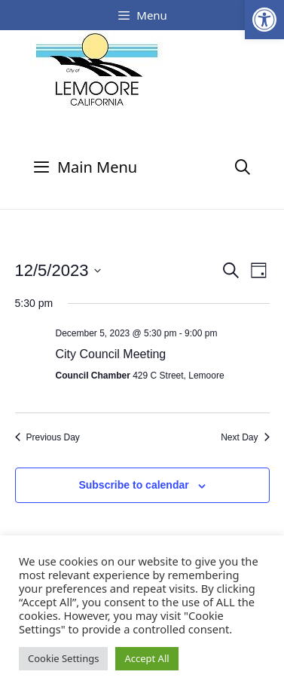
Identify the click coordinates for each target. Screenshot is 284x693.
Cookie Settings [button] (63, 658)
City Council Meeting (111, 354)
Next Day (245, 437)
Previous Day (47, 437)
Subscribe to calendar (133, 485)
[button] (264, 19)
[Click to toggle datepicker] (58, 270)
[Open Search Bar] (242, 167)
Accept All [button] (146, 658)
